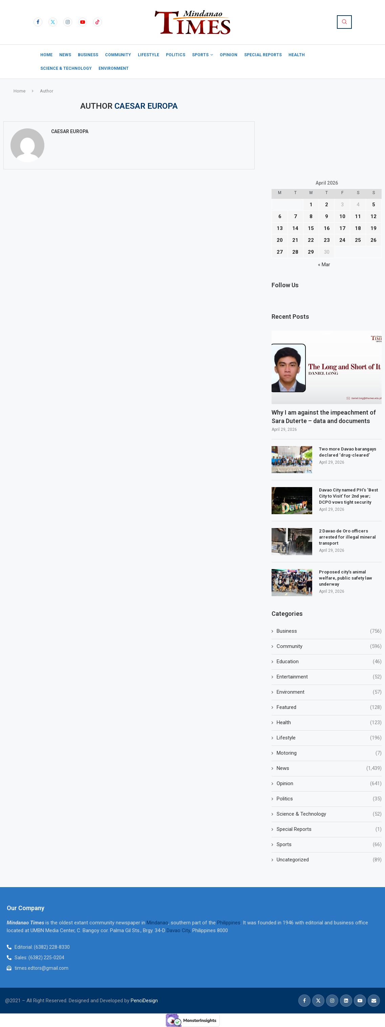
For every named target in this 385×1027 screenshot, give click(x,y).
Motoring (329, 753)
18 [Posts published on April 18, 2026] (358, 228)
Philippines (228, 923)
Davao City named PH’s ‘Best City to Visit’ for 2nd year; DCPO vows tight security (348, 496)
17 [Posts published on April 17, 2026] (342, 228)
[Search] (344, 22)
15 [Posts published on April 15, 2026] (311, 228)
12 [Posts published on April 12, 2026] (373, 216)
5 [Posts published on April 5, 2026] (373, 205)
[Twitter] (52, 22)
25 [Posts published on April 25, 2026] (358, 240)
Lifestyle (148, 55)
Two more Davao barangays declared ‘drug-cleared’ (347, 452)
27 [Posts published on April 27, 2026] (280, 252)
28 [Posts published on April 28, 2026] (295, 252)
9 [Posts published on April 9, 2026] (326, 216)
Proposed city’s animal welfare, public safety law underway (345, 578)
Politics (175, 55)
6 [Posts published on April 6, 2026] (279, 216)
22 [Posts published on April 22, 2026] (311, 240)
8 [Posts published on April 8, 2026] (311, 216)
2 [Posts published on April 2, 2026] (326, 205)
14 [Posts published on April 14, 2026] (295, 228)
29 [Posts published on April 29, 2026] (311, 252)
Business (88, 55)
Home (46, 55)
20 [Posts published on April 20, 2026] (280, 240)
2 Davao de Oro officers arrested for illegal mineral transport (347, 537)
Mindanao (157, 923)
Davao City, (179, 930)
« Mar (324, 264)
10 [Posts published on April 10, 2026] (342, 216)
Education (329, 661)
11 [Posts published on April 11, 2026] (358, 216)
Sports (200, 55)
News (65, 55)
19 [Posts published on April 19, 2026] (373, 228)
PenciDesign (144, 1001)
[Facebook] (38, 22)
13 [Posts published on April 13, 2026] (280, 228)
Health (296, 55)
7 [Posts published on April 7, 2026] (295, 216)
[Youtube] (82, 22)
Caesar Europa (69, 131)
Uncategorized (329, 859)
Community (118, 55)
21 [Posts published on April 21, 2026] (295, 240)
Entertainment (329, 676)
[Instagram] (67, 22)
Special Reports (263, 55)
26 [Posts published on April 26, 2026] (373, 240)
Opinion (228, 55)
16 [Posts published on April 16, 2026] (327, 228)
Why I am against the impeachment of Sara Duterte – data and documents (324, 416)
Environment (114, 68)
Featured (329, 707)
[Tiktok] (97, 22)
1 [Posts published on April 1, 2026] (311, 205)
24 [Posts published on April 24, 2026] (342, 240)
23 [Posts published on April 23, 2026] (327, 240)
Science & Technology (66, 68)
